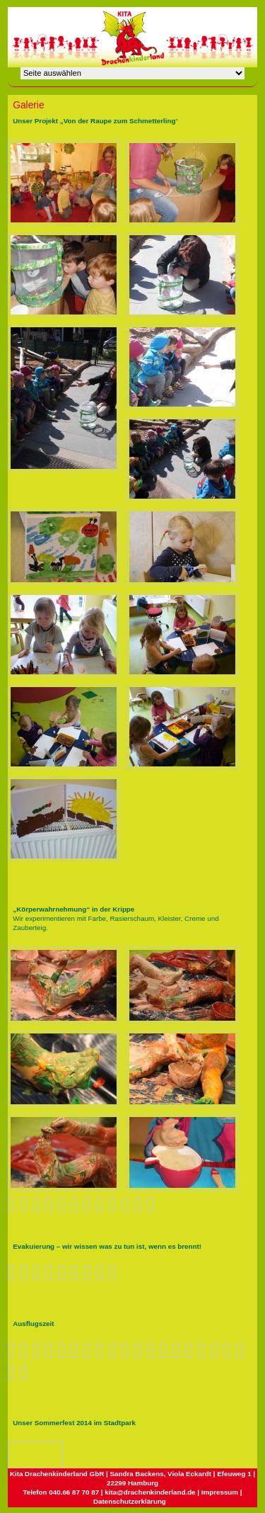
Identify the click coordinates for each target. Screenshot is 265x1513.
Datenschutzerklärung (129, 1501)
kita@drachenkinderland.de (150, 1492)
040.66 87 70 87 (74, 1492)
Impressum (219, 1492)
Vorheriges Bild (18, 1454)
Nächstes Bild (32, 1454)
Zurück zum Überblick (49, 1455)
